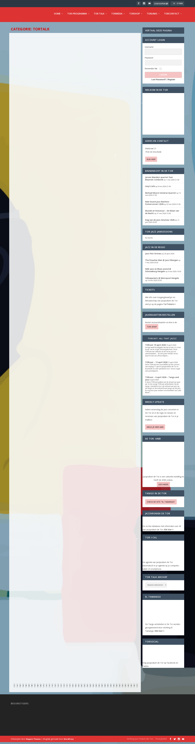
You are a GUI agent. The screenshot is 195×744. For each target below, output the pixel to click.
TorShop (134, 15)
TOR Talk (99, 15)
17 (64, 689)
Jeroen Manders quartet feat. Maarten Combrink (159, 180)
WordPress (69, 741)
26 (90, 689)
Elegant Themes (33, 741)
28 (96, 689)
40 (131, 689)
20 (72, 689)
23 (81, 689)
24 (84, 689)
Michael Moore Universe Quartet (160, 194)
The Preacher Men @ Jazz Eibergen (161, 262)
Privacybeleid (161, 740)
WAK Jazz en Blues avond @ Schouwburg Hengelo (158, 272)
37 (122, 689)
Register (171, 81)
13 (52, 689)
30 (102, 689)
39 (128, 689)
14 (55, 689)
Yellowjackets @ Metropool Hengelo (162, 280)
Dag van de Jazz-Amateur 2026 (159, 221)
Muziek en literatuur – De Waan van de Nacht (162, 213)
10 (43, 689)
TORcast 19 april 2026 (155, 347)
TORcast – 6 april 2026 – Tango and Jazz (162, 380)
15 (58, 689)
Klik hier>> (169, 531)
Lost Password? (158, 81)
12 (49, 689)
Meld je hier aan (155, 429)
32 (107, 689)
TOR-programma (77, 15)
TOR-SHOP (152, 328)
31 (104, 689)
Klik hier (151, 161)
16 (61, 689)
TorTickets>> (169, 306)
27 (93, 689)
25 (87, 689)
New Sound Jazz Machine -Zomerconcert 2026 (157, 204)
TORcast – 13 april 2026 (156, 364)
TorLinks (152, 15)
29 (99, 689)
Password (149, 60)
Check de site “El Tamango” (161, 503)
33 (110, 689)
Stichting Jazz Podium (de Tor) (140, 740)
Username (149, 49)
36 (119, 689)
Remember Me (151, 70)
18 (66, 689)
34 (113, 689)
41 (134, 689)
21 (75, 689)
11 (46, 689)
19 (69, 689)
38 (125, 689)
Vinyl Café (150, 188)
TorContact (171, 15)
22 (78, 689)
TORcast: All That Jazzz (162, 340)
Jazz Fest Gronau (153, 255)
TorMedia (116, 15)
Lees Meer (163, 486)
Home (57, 15)
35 (116, 689)
